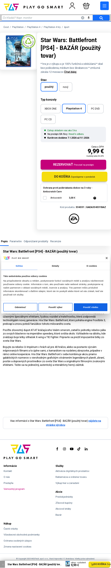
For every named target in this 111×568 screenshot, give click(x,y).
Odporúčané (36, 241)
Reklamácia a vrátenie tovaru (71, 477)
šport (66, 27)
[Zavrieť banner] (107, 258)
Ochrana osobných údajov (18, 540)
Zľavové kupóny (64, 502)
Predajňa (8, 483)
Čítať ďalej (70, 71)
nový (65, 86)
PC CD (48, 119)
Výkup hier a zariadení (67, 483)
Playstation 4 (74, 108)
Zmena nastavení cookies (17, 546)
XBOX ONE (51, 108)
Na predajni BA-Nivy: (64, 134)
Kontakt (8, 471)
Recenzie (55, 241)
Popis (4, 241)
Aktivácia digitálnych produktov (72, 471)
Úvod (6, 27)
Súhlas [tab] (19, 266)
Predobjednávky (64, 496)
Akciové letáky (63, 508)
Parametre (16, 241)
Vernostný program (14, 488)
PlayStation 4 (33, 27)
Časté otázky (11, 528)
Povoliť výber (55, 307)
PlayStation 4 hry (52, 27)
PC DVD (95, 108)
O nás (7, 477)
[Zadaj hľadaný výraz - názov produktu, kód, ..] (47, 18)
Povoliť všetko (90, 307)
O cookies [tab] (91, 266)
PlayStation (18, 27)
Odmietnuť (20, 307)
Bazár (59, 514)
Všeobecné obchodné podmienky (22, 534)
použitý (49, 86)
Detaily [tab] (55, 266)
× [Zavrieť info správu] (3, 564)
